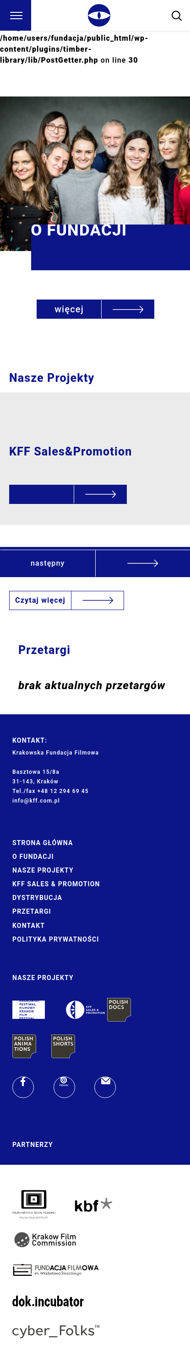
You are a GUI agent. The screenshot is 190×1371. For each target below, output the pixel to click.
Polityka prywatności (55, 939)
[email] (105, 1087)
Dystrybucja (37, 897)
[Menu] (15, 15)
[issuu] (64, 1087)
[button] (95, 563)
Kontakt (28, 925)
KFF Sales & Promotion (56, 884)
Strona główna (42, 842)
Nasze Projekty (43, 870)
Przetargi (31, 911)
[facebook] (23, 1087)
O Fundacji (33, 856)
